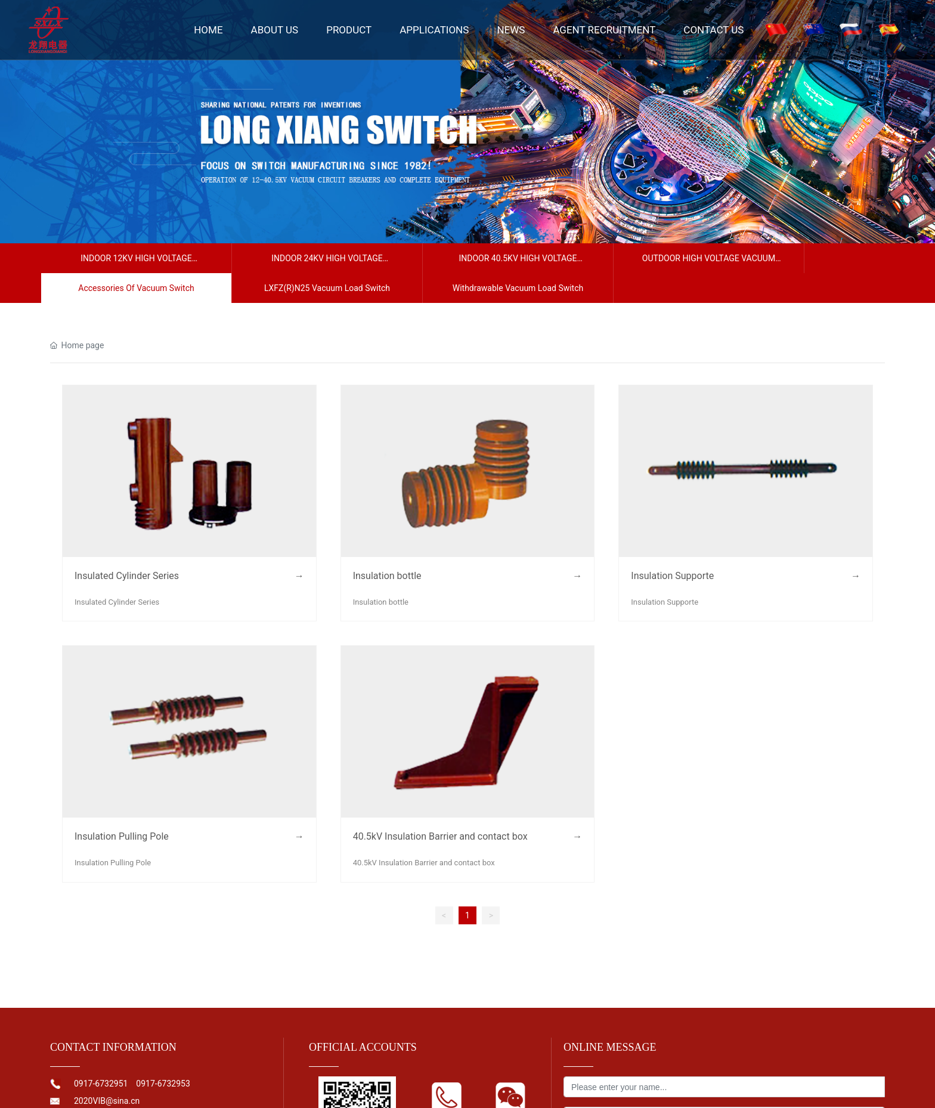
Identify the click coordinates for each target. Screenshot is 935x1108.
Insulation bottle (387, 575)
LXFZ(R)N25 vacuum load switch (327, 288)
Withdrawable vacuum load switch (518, 288)
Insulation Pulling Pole (122, 836)
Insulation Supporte (672, 575)
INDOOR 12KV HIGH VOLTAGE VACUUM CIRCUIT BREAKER (136, 263)
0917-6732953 (163, 1083)
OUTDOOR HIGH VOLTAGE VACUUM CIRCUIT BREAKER (708, 263)
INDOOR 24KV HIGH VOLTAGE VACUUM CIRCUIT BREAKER (327, 263)
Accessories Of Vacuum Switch (136, 288)
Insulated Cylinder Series (127, 575)
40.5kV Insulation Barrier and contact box (440, 836)
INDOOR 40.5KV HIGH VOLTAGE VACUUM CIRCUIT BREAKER (518, 263)
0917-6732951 (102, 1083)
